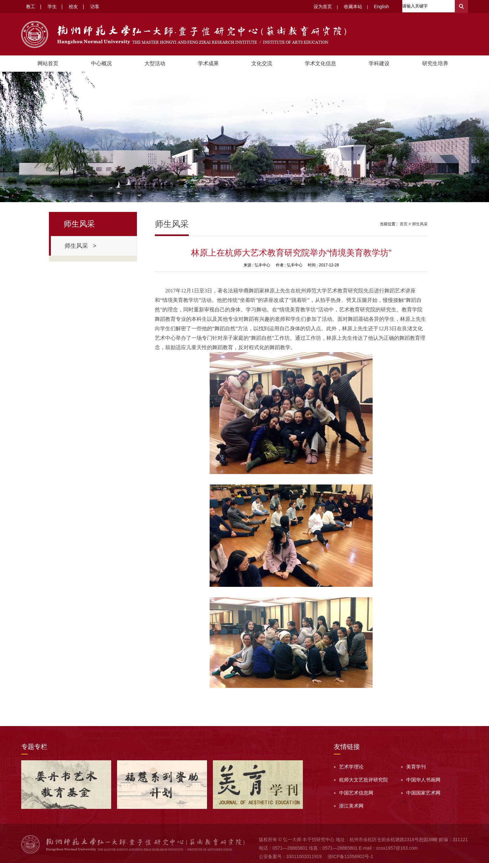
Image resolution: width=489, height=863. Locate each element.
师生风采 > (80, 246)
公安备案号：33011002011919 (290, 856)
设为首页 (323, 6)
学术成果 (208, 63)
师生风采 (420, 224)
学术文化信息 (320, 63)
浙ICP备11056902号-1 (350, 856)
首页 (404, 224)
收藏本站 (353, 6)
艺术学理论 (351, 766)
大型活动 (154, 63)
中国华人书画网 (423, 779)
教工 (30, 6)
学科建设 (379, 63)
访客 (94, 6)
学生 (52, 6)
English (381, 6)
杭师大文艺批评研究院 (363, 779)
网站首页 (47, 63)
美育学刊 (416, 766)
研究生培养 (435, 63)
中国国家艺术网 (423, 793)
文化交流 (261, 63)
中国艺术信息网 (356, 793)
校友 (73, 6)
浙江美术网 (351, 806)
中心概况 (101, 63)
